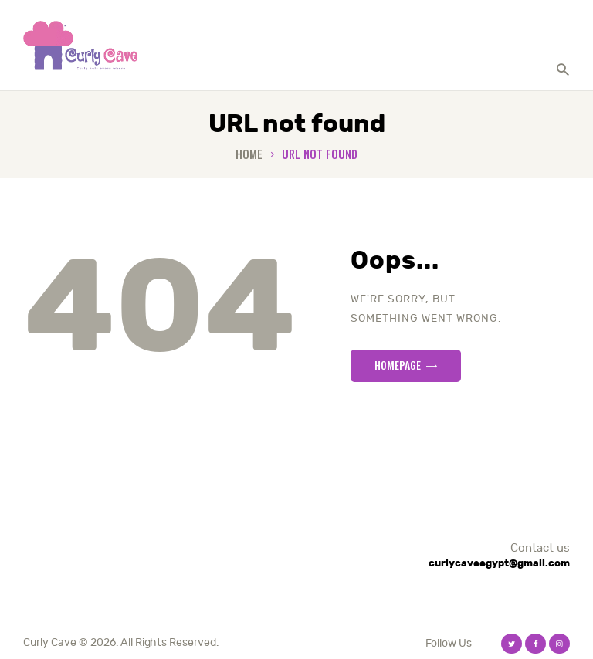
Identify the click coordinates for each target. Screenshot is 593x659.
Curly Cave (49, 642)
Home (249, 154)
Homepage (397, 365)
